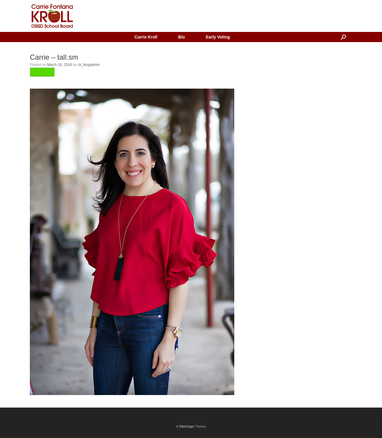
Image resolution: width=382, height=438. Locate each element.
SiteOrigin (186, 426)
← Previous (42, 72)
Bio (181, 37)
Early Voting (218, 37)
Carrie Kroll (146, 37)
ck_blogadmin (89, 65)
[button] (343, 37)
